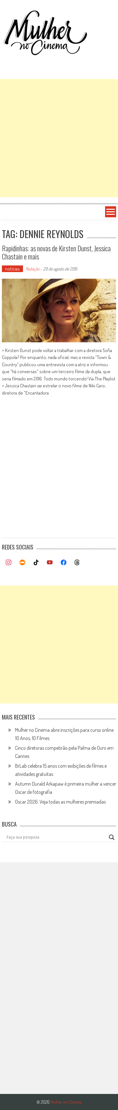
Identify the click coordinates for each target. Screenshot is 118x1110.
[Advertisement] (59, 138)
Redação (32, 268)
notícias (12, 269)
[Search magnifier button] (111, 837)
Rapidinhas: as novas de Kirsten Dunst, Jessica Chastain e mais (56, 252)
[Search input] (56, 837)
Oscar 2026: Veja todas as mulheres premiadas (60, 802)
